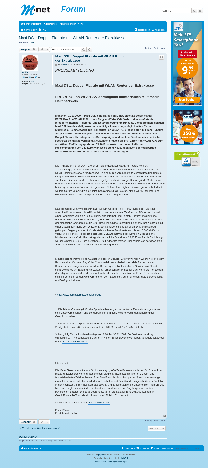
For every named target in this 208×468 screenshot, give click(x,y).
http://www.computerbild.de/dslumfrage (79, 294)
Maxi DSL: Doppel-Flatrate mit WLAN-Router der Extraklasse (72, 38)
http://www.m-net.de (99, 402)
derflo (25, 72)
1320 (33, 81)
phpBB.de (124, 458)
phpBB (101, 455)
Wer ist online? (28, 437)
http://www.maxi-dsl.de (74, 341)
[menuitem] (42, 29)
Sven (33, 42)
